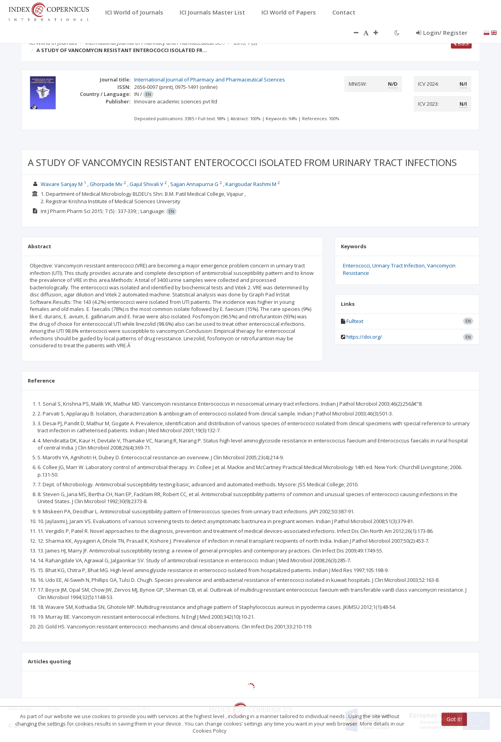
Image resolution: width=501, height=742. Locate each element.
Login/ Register (441, 32)
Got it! (454, 719)
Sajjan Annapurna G (194, 184)
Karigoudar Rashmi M (250, 184)
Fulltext (354, 321)
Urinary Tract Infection (398, 265)
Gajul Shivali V (146, 184)
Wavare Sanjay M (62, 184)
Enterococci (356, 265)
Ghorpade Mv (106, 184)
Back (461, 43)
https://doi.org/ (364, 336)
